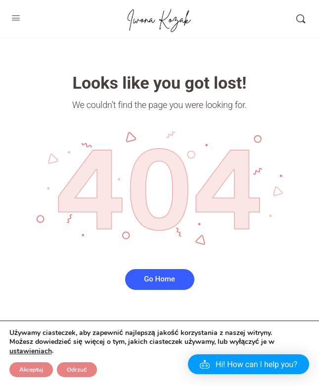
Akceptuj (31, 370)
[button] (248, 364)
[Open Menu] (16, 17)
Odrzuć (77, 370)
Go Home (159, 279)
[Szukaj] (301, 19)
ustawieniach (30, 351)
